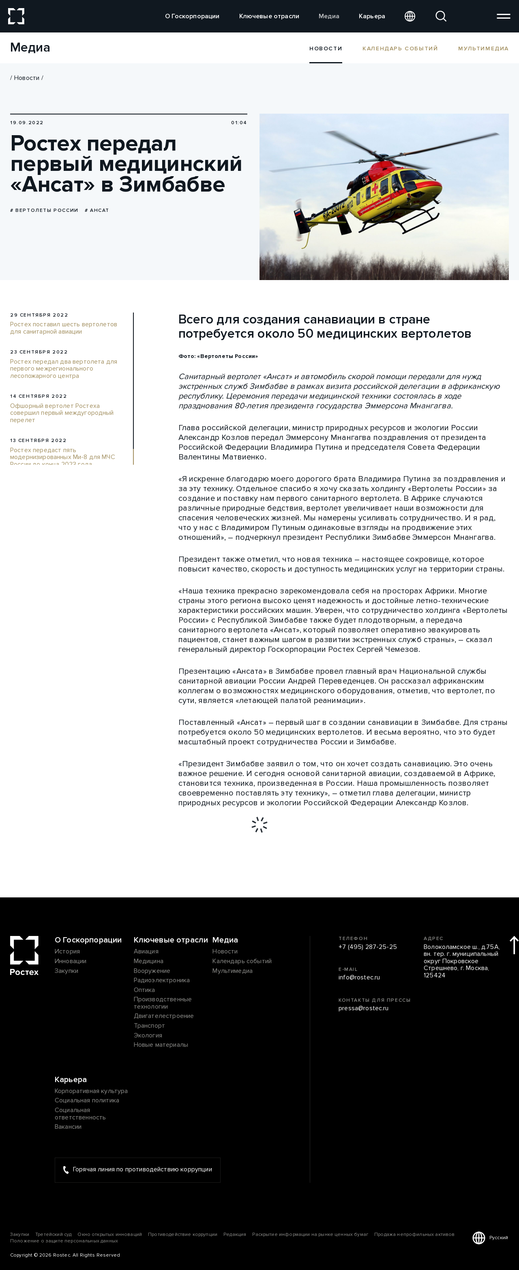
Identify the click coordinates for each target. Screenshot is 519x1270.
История (67, 952)
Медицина (148, 961)
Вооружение (152, 971)
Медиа (329, 16)
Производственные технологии (163, 1003)
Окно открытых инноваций (109, 1235)
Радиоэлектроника (162, 981)
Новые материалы (161, 1045)
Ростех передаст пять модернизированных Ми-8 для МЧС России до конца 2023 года (62, 457)
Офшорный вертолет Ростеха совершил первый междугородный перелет (62, 413)
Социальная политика (87, 1101)
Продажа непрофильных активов (414, 1235)
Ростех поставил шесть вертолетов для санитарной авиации (63, 328)
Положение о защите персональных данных (64, 1241)
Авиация (146, 952)
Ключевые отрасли (269, 16)
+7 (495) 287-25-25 (368, 947)
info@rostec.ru (359, 978)
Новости (26, 78)
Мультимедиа (483, 48)
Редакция (234, 1235)
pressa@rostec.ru (364, 1009)
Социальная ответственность (80, 1114)
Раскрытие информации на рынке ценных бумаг (310, 1235)
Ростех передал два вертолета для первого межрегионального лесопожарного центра (63, 369)
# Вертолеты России (44, 210)
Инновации (70, 961)
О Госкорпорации (192, 16)
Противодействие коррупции (182, 1235)
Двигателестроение (164, 1016)
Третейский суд (53, 1235)
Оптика (144, 990)
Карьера (372, 16)
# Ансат (97, 210)
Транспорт (149, 1026)
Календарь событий (400, 48)
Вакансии (68, 1127)
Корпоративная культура (91, 1091)
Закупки (66, 971)
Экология (148, 1035)
